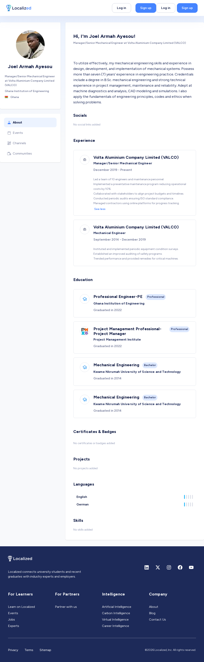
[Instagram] (169, 567)
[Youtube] (191, 567)
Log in (121, 8)
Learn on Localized (21, 607)
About (14, 122)
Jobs (11, 619)
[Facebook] (180, 567)
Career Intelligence (115, 626)
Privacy (13, 650)
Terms (29, 650)
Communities (19, 154)
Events (15, 133)
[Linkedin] (146, 567)
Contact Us (157, 619)
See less (99, 209)
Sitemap (45, 650)
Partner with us (66, 607)
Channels (16, 143)
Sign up (145, 8)
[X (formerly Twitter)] (158, 567)
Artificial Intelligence (116, 607)
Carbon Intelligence (116, 613)
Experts (13, 626)
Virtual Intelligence (115, 619)
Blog (152, 613)
